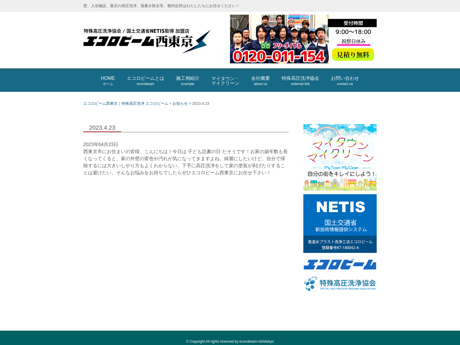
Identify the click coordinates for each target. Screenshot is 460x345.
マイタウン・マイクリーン (225, 81)
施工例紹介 (187, 81)
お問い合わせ (345, 81)
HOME (108, 81)
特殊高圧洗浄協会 (300, 81)
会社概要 (260, 81)
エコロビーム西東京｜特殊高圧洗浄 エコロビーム (153, 40)
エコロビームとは (145, 81)
